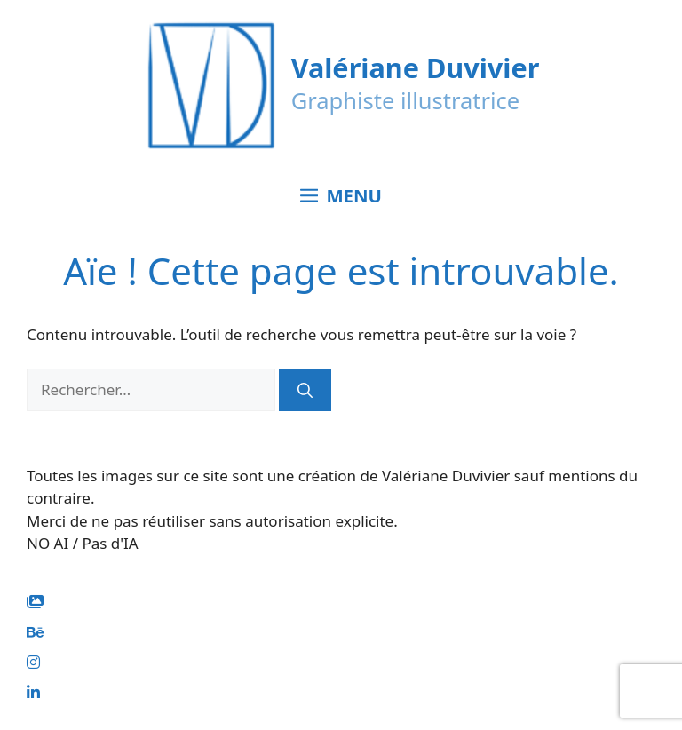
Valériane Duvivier (415, 67)
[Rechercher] (305, 390)
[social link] (35, 601)
